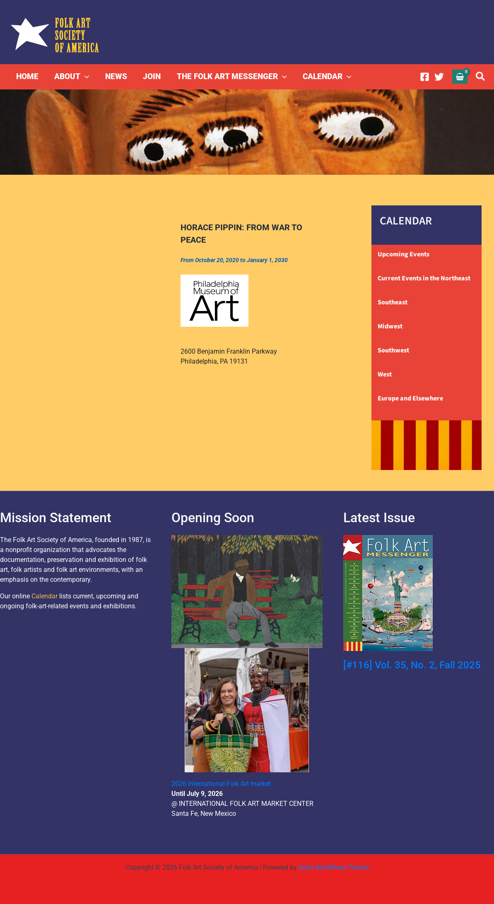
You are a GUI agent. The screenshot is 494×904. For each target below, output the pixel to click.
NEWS (116, 76)
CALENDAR (326, 76)
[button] (84, 76)
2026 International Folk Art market (221, 784)
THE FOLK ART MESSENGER (231, 76)
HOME (27, 76)
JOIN (151, 76)
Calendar (44, 596)
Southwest (393, 350)
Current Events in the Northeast (424, 278)
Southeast (392, 302)
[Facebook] (424, 77)
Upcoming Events (403, 254)
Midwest (390, 326)
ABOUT (71, 76)
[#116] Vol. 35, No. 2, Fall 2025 (412, 665)
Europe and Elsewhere (410, 398)
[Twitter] (439, 77)
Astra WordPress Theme (334, 867)
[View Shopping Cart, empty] (460, 76)
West (385, 374)
